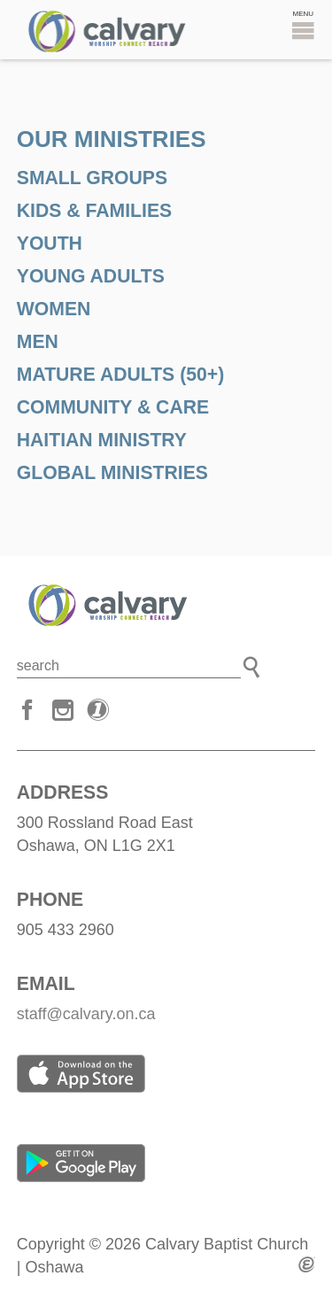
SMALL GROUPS (92, 177)
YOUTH (49, 243)
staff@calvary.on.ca (86, 1014)
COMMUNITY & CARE (113, 407)
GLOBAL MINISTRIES (112, 472)
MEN (37, 341)
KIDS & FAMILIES (94, 210)
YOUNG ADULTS (91, 276)
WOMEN (54, 308)
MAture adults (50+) (120, 374)
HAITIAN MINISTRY (102, 439)
